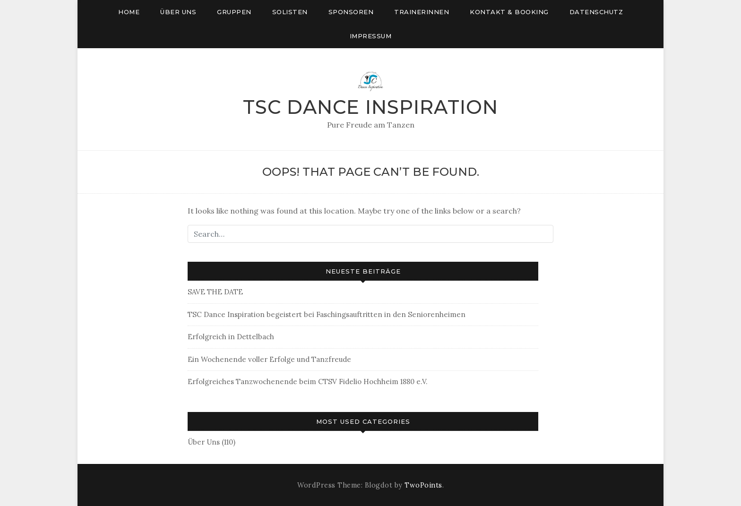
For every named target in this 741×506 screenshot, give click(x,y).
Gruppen (234, 12)
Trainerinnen (421, 12)
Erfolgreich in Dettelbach (231, 336)
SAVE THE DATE (215, 291)
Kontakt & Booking (509, 12)
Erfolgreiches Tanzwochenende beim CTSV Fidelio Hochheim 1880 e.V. (308, 381)
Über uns (178, 12)
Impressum (371, 36)
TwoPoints (423, 485)
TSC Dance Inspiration (370, 107)
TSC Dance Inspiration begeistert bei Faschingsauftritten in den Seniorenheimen (326, 314)
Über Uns (204, 441)
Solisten (290, 12)
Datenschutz (596, 12)
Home (128, 12)
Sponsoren (351, 12)
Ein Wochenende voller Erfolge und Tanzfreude (269, 359)
